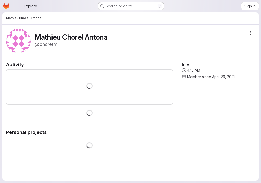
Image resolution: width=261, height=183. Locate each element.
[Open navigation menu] (15, 6)
